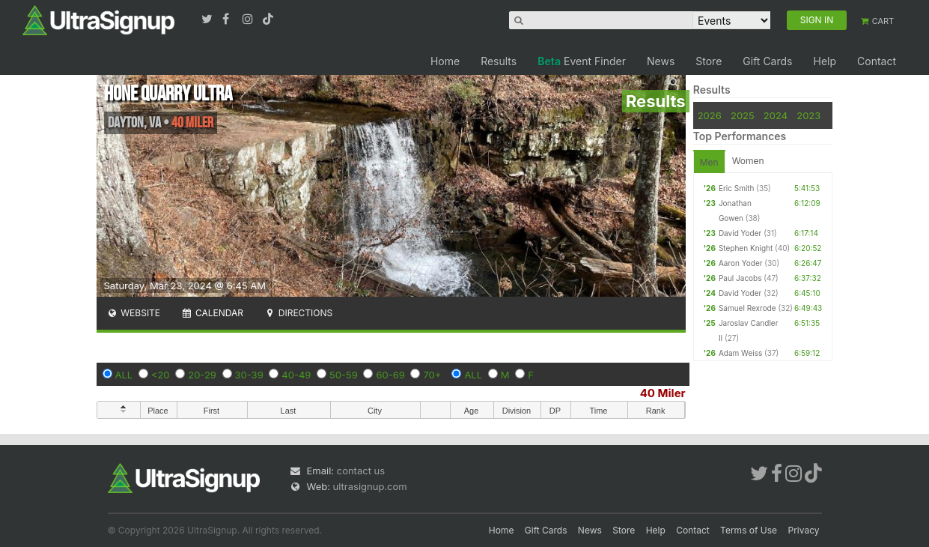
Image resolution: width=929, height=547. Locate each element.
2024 (776, 115)
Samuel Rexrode (747, 307)
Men (709, 162)
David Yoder (740, 233)
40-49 (296, 375)
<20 (160, 375)
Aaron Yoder (741, 263)
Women (748, 160)
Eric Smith (737, 188)
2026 (710, 115)
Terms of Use (748, 530)
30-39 (249, 375)
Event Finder (581, 61)
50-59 (343, 375)
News (660, 61)
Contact (876, 61)
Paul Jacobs (740, 278)
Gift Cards (767, 61)
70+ (432, 375)
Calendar (212, 312)
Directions (298, 312)
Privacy (804, 530)
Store (708, 61)
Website (134, 312)
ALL (124, 375)
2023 (808, 115)
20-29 (202, 375)
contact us (361, 471)
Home (445, 61)
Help (824, 61)
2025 (743, 115)
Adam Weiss (740, 352)
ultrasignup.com (370, 486)
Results (499, 61)
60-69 (390, 375)
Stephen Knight (746, 248)
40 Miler (663, 393)
